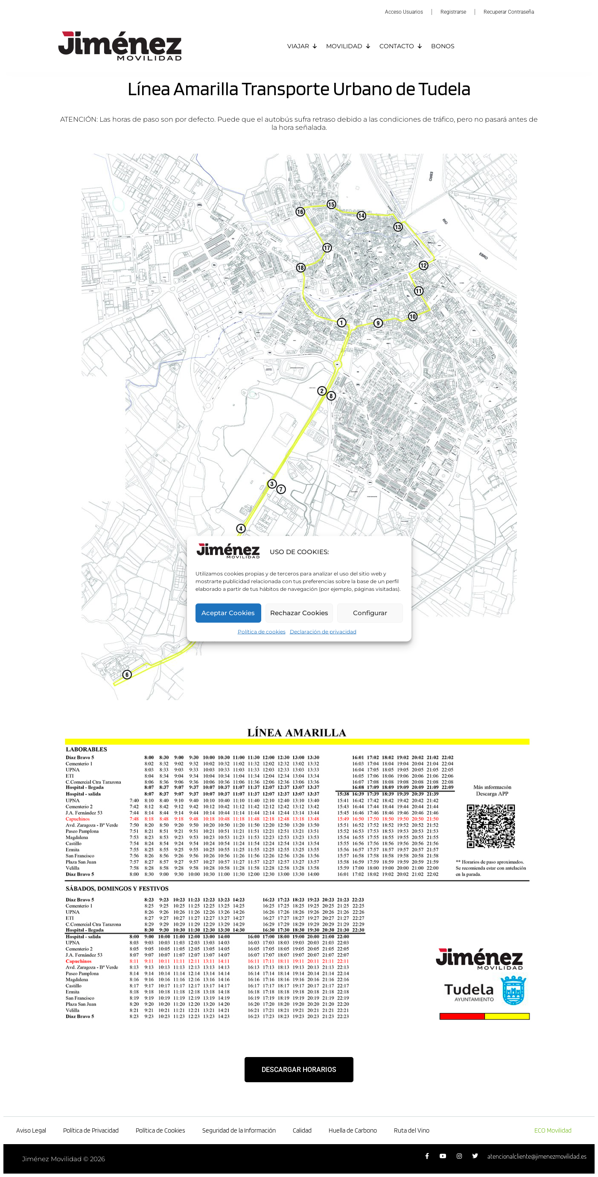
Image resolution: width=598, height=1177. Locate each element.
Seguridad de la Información (239, 1130)
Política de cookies (262, 631)
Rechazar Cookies (299, 613)
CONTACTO (401, 46)
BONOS (443, 46)
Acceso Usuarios (404, 12)
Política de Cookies (160, 1130)
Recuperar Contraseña (509, 12)
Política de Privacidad (91, 1130)
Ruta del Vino (411, 1130)
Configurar (370, 613)
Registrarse (453, 12)
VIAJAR (302, 46)
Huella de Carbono (353, 1130)
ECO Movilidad (553, 1130)
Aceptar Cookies (228, 613)
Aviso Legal (31, 1130)
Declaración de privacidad (323, 631)
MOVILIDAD (348, 46)
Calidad (302, 1130)
